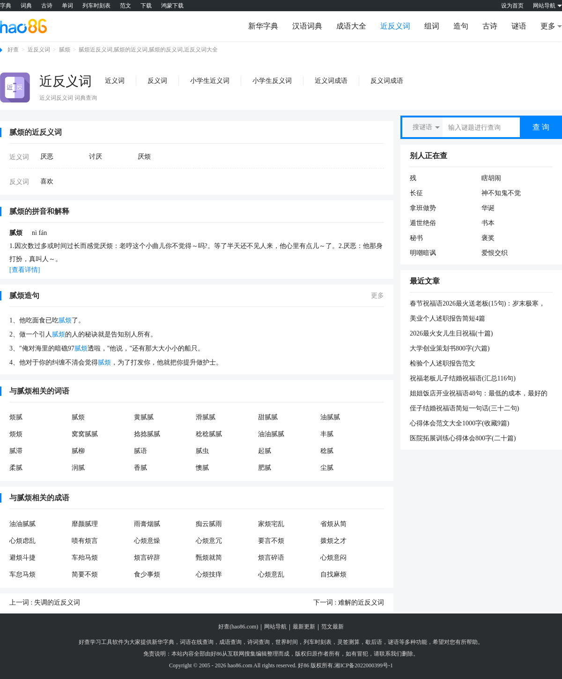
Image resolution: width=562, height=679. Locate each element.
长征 (416, 193)
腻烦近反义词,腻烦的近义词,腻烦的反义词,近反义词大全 (148, 49)
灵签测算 (348, 642)
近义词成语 (331, 80)
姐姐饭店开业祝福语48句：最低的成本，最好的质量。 (478, 394)
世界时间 (286, 642)
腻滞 (15, 450)
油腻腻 (330, 417)
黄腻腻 (144, 417)
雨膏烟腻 (147, 523)
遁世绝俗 (423, 222)
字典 (5, 5)
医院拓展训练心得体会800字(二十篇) (463, 438)
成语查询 (230, 642)
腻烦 (64, 49)
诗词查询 (258, 642)
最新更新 (304, 626)
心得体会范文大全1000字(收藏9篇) (459, 423)
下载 (146, 5)
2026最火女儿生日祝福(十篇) (451, 333)
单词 (67, 5)
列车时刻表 (96, 5)
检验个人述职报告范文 (442, 363)
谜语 (518, 26)
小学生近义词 (209, 80)
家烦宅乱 (271, 523)
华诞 (488, 208)
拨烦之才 (333, 540)
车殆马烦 (85, 557)
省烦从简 (333, 523)
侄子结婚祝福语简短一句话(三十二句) (464, 408)
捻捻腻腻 (147, 434)
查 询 (540, 127)
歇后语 (373, 642)
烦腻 (15, 417)
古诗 (46, 5)
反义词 (157, 80)
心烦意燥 (147, 540)
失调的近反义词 (57, 602)
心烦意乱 (271, 574)
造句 (460, 26)
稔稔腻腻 (209, 434)
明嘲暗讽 (423, 252)
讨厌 (95, 156)
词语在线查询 (197, 642)
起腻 (264, 450)
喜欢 (46, 181)
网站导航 (275, 626)
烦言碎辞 (147, 557)
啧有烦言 (85, 540)
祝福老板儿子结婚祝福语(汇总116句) (463, 378)
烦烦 (15, 434)
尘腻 (326, 467)
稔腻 (326, 450)
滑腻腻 (205, 417)
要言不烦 (271, 540)
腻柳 (78, 450)
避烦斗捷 (22, 557)
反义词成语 (386, 80)
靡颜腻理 (85, 523)
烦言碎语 (271, 557)
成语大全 (351, 26)
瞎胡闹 (491, 178)
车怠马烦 (22, 574)
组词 (431, 26)
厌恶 (46, 156)
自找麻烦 (333, 574)
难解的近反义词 (361, 602)
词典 (26, 5)
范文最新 (332, 626)
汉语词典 (307, 26)
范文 (125, 5)
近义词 (115, 80)
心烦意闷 (333, 557)
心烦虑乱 (22, 540)
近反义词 (395, 26)
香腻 (140, 467)
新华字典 (263, 26)
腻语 (140, 450)
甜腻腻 (268, 417)
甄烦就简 (209, 557)
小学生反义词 (272, 80)
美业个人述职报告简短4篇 (447, 318)
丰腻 (326, 434)
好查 (13, 49)
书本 (488, 222)
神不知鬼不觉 (501, 193)
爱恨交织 (494, 252)
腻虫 (202, 450)
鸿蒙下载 (172, 5)
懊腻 (202, 467)
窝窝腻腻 (85, 434)
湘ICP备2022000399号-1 (363, 665)
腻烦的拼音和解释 (39, 211)
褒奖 (488, 237)
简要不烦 (85, 574)
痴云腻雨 (209, 523)
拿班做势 (423, 208)
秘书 (416, 237)
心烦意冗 (209, 540)
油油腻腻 (271, 434)
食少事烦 (147, 574)
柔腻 (15, 467)
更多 (377, 295)
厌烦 (144, 156)
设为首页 (512, 5)
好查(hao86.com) (238, 626)
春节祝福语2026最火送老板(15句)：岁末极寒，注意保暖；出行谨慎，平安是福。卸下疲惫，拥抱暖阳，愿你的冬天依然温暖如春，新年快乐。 (478, 304)
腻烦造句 (24, 295)
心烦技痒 (209, 574)
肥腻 (264, 467)
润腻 (78, 467)
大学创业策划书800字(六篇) (449, 348)
